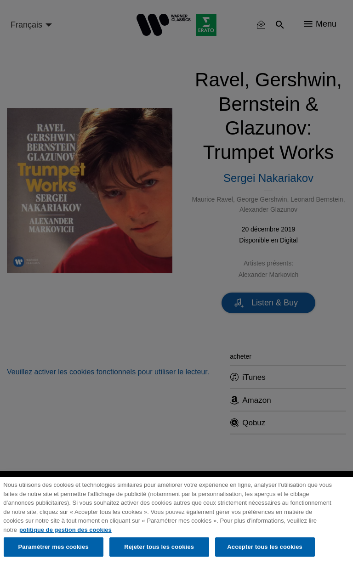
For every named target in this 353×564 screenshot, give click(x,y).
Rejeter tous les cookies (159, 546)
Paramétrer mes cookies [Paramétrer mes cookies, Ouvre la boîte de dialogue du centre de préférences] (53, 546)
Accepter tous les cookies (264, 546)
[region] (176, 520)
